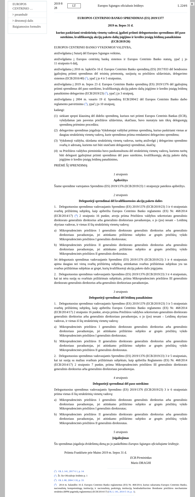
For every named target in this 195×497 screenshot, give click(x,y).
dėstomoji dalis (23, 20)
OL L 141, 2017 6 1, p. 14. (71, 471)
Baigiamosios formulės (27, 26)
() (86, 78)
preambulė (20, 14)
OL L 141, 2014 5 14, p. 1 (121, 491)
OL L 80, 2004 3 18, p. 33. (71, 480)
